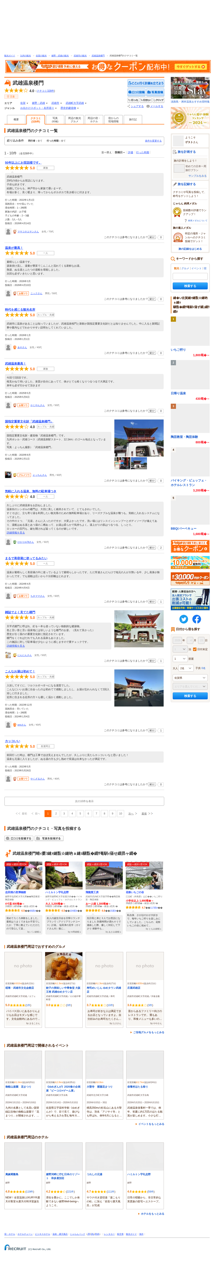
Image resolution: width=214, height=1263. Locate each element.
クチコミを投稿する (137, 92)
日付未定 (202, 649)
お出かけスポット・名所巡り (37, 107)
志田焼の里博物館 (15, 892)
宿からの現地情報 (113, 120)
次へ (131, 813)
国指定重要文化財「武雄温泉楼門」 (29, 421)
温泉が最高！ (14, 248)
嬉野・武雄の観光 (60, 55)
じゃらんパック (77, 1234)
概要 (16, 119)
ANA (97, 1234)
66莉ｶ (33, 910)
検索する (190, 286)
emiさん (22, 724)
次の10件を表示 (84, 801)
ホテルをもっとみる (152, 1213)
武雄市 (55, 102)
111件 (110, 1191)
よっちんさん (40, 475)
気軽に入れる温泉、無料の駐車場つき (30, 491)
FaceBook (196, 619)
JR (88, 1234)
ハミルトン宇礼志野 (57, 892)
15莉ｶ (113, 910)
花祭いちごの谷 (135, 892)
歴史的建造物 (68, 107)
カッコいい (12, 741)
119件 (29, 1191)
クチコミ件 (45, 90)
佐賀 (23, 102)
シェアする (137, 106)
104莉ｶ (73, 910)
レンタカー (109, 1234)
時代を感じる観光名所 (20, 309)
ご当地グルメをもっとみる (148, 1032)
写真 (55, 120)
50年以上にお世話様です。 (23, 162)
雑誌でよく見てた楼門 (20, 612)
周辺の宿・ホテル (94, 120)
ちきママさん (37, 596)
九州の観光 (25, 55)
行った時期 (142, 152)
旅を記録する (187, 184)
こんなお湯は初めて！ (20, 671)
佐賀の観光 (41, 55)
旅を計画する (187, 151)
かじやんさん (37, 405)
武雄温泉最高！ (15, 363)
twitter (183, 619)
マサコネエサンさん (28, 231)
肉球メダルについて (198, 220)
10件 (110, 1005)
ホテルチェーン (25, 1234)
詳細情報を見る (16, 532)
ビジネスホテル (42, 1234)
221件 (70, 1191)
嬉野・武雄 (38, 102)
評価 (130, 152)
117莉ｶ (154, 907)
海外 (141, 1234)
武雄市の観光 (80, 55)
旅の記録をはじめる (190, 248)
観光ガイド (9, 55)
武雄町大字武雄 (75, 102)
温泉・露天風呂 (60, 1234)
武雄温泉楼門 (98, 55)
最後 (144, 813)
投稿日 (119, 152)
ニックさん (36, 293)
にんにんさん (25, 655)
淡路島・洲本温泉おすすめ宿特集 (190, 90)
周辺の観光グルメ (74, 120)
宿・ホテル (9, 1234)
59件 (150, 1191)
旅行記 (133, 119)
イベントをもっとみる (151, 1124)
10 (120, 813)
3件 (69, 1005)
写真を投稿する (155, 92)
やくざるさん (37, 778)
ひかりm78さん (26, 542)
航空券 (120, 1234)
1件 (28, 1005)
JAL (92, 1234)
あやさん (22, 347)
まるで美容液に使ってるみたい (26, 558)
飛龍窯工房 (92, 892)
